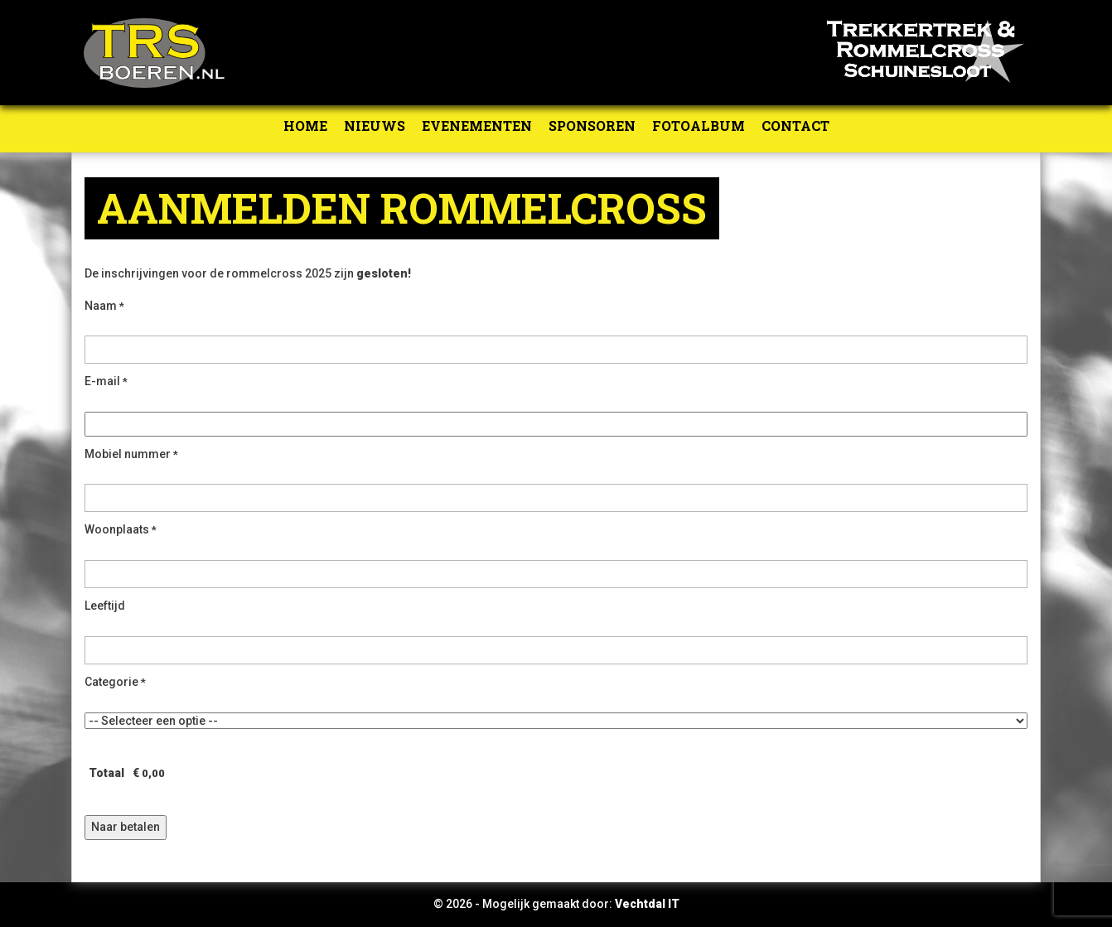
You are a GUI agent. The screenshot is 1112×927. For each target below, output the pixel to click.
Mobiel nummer (131, 454)
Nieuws (374, 125)
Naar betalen (125, 826)
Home (305, 125)
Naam (104, 305)
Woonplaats (121, 529)
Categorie (115, 681)
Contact (795, 125)
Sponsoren (592, 125)
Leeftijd (105, 605)
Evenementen (477, 125)
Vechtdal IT (647, 903)
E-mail (106, 381)
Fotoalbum (698, 125)
